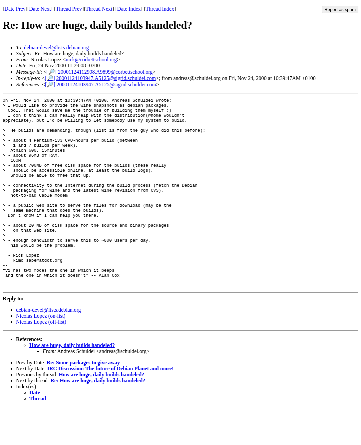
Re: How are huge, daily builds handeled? (98, 418)
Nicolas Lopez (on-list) (40, 354)
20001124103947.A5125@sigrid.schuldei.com (106, 78)
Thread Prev (69, 9)
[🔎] (51, 72)
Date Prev (15, 9)
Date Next (40, 9)
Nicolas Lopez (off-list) (41, 360)
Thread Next (99, 9)
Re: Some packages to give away (83, 400)
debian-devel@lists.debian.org (56, 47)
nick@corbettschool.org (91, 59)
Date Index (129, 9)
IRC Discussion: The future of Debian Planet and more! (110, 406)
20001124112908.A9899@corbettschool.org (105, 72)
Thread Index (160, 9)
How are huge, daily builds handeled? (72, 383)
